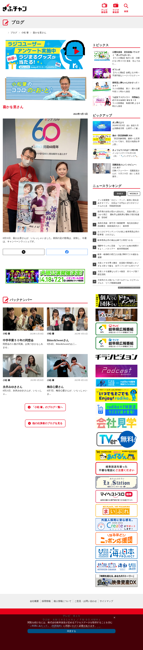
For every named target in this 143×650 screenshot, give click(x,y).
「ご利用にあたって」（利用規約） (45, 626)
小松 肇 (25, 32)
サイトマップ (106, 601)
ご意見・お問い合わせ (85, 601)
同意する (71, 631)
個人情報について (63, 601)
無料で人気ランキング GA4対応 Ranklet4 (128, 287)
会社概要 (34, 601)
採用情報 (46, 601)
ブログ (13, 32)
